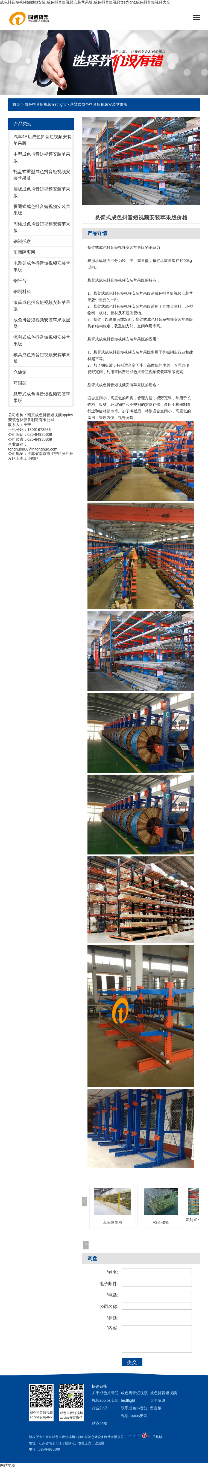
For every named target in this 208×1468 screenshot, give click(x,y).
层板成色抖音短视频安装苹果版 (41, 192)
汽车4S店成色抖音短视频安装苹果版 (42, 140)
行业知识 (99, 1408)
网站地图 (7, 1465)
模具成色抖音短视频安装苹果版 (41, 358)
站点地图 (99, 1423)
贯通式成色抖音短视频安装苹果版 (41, 209)
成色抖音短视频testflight (45, 104)
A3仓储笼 (161, 1222)
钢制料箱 (22, 291)
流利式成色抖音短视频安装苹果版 (41, 340)
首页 (16, 104)
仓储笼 (20, 372)
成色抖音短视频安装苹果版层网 (41, 323)
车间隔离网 (24, 252)
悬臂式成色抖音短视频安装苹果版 (98, 104)
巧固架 (20, 383)
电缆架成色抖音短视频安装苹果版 (41, 266)
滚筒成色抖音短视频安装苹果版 (41, 305)
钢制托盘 (22, 241)
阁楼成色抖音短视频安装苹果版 (41, 227)
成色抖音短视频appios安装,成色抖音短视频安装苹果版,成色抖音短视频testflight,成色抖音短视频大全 (85, 2)
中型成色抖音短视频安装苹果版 (41, 157)
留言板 (156, 1408)
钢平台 (20, 280)
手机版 (157, 1437)
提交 (132, 1362)
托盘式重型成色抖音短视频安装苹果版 (41, 174)
